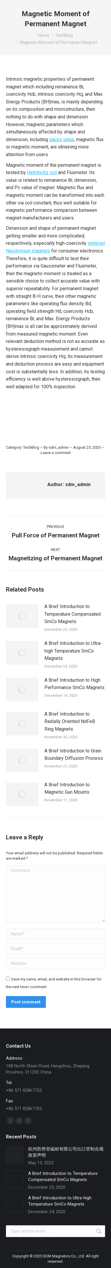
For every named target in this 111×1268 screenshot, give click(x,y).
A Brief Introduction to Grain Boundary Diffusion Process (73, 754)
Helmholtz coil (42, 172)
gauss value (61, 139)
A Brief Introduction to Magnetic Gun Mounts (67, 788)
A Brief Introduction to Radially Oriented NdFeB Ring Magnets (69, 721)
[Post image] (22, 616)
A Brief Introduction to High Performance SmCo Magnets (74, 684)
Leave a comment (56, 452)
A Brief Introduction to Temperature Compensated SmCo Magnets (72, 614)
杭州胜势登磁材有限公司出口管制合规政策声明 (66, 1152)
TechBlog (31, 447)
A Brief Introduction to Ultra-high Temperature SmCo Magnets (73, 650)
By (56, 447)
